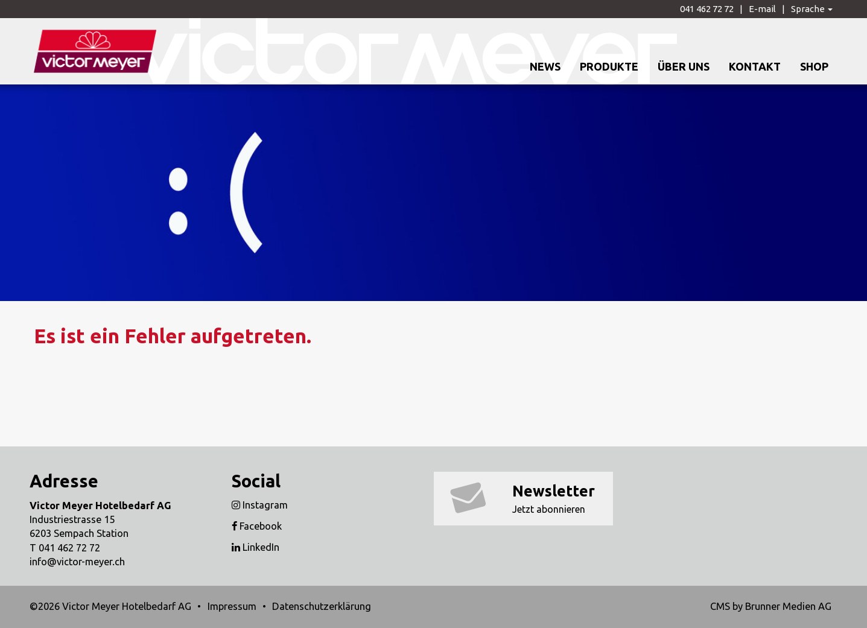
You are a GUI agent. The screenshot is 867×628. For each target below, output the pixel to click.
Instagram (260, 505)
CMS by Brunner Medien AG (770, 606)
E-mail (762, 9)
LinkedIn (255, 547)
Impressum (232, 606)
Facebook (257, 526)
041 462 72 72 (707, 9)
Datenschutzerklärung (321, 606)
